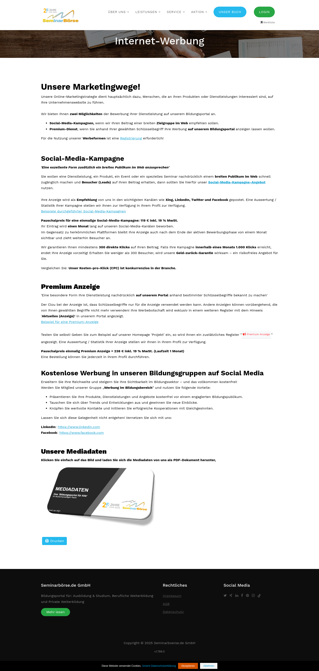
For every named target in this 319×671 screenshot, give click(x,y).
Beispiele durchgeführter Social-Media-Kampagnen (83, 211)
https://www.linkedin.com (79, 427)
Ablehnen (208, 665)
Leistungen (146, 12)
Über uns (117, 12)
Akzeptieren (188, 665)
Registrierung (131, 138)
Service (174, 12)
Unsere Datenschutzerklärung (159, 665)
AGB (166, 604)
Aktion (197, 12)
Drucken (54, 541)
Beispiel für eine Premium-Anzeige (69, 322)
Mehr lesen (55, 612)
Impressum (172, 596)
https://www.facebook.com (81, 433)
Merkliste (267, 22)
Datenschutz (173, 612)
